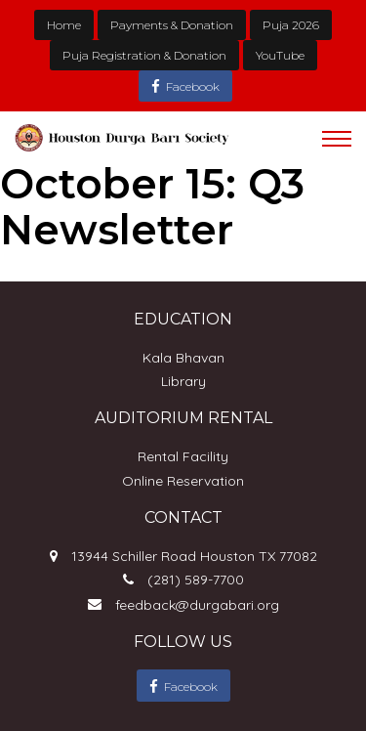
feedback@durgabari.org (197, 605)
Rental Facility (183, 456)
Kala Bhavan (183, 357)
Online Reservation (183, 481)
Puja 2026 (291, 25)
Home (64, 25)
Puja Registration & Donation (144, 55)
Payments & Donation (171, 25)
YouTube (280, 55)
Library (183, 381)
